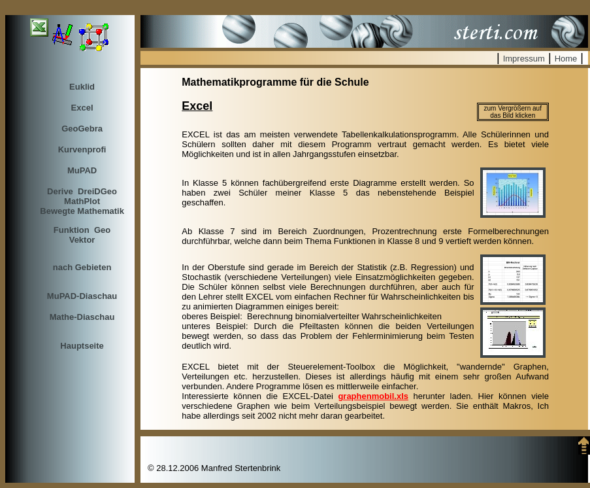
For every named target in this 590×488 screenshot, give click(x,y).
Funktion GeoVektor (82, 235)
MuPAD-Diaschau (82, 296)
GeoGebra (82, 128)
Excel (82, 108)
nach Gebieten (82, 267)
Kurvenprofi (82, 149)
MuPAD (82, 170)
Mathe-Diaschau (82, 317)
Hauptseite (81, 346)
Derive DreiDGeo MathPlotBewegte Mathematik (82, 201)
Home (566, 58)
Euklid (82, 87)
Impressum (524, 58)
